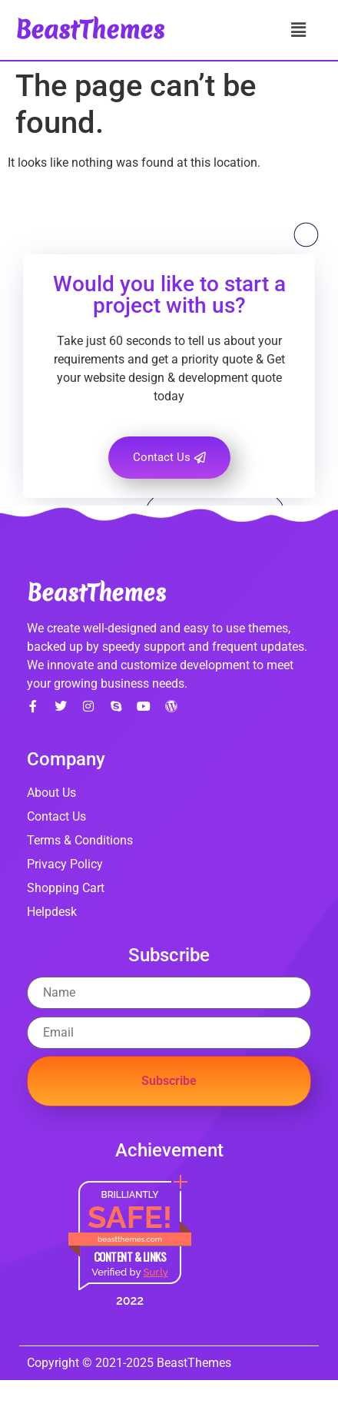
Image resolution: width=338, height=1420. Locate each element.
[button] (298, 30)
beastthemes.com (130, 1239)
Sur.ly (155, 1272)
